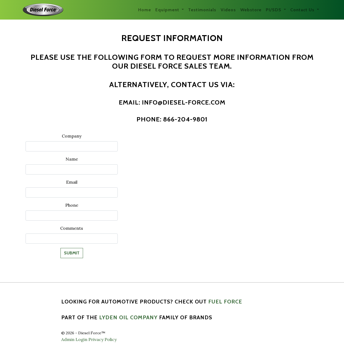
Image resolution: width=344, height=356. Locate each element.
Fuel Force (225, 301)
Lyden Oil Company (128, 317)
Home (144, 9)
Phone (71, 205)
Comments (71, 228)
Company (71, 136)
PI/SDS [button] (274, 9)
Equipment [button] (168, 9)
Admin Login (74, 339)
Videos (228, 9)
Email (71, 182)
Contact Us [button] (303, 9)
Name (72, 159)
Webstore (250, 9)
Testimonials (202, 9)
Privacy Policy (102, 339)
